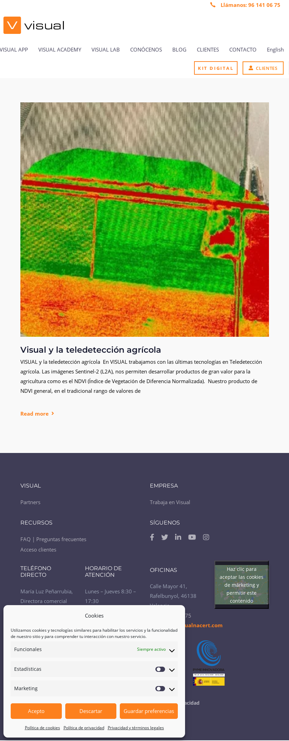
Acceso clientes (38, 549)
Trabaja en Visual (170, 502)
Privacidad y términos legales (136, 728)
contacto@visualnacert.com (186, 625)
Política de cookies (42, 728)
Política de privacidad (84, 728)
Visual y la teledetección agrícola (90, 350)
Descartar (90, 710)
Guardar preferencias (149, 710)
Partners (30, 502)
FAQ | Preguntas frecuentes (53, 539)
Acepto (36, 710)
